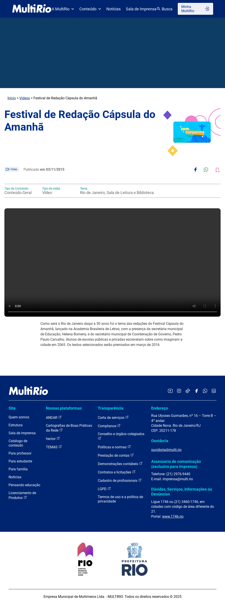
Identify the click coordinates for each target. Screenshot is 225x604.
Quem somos (19, 417)
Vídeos (24, 98)
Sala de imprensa (22, 433)
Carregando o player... (112, 262)
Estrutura (16, 425)
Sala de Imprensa (141, 9)
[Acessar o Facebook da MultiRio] (196, 391)
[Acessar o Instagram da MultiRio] (179, 391)
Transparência (110, 408)
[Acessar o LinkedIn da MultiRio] (213, 391)
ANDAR (54, 417)
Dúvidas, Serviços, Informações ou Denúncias (181, 491)
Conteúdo (90, 9)
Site (12, 408)
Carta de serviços (113, 417)
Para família (18, 469)
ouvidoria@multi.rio (166, 450)
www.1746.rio (172, 516)
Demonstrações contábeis (120, 463)
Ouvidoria (159, 440)
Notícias (113, 9)
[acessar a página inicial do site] (32, 9)
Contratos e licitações (117, 472)
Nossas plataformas (64, 408)
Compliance (109, 425)
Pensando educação (24, 485)
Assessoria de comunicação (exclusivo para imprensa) (176, 464)
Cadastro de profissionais (120, 480)
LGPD (104, 488)
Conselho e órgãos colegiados (121, 436)
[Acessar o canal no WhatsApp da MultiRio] (205, 391)
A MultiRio (63, 9)
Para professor (20, 453)
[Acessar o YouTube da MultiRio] (170, 391)
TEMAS (54, 447)
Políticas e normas (114, 447)
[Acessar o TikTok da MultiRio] (188, 391)
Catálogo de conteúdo (18, 443)
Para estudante (20, 461)
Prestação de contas (116, 455)
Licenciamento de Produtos (22, 495)
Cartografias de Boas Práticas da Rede (69, 427)
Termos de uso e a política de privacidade (120, 499)
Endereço (159, 408)
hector (53, 438)
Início (11, 98)
